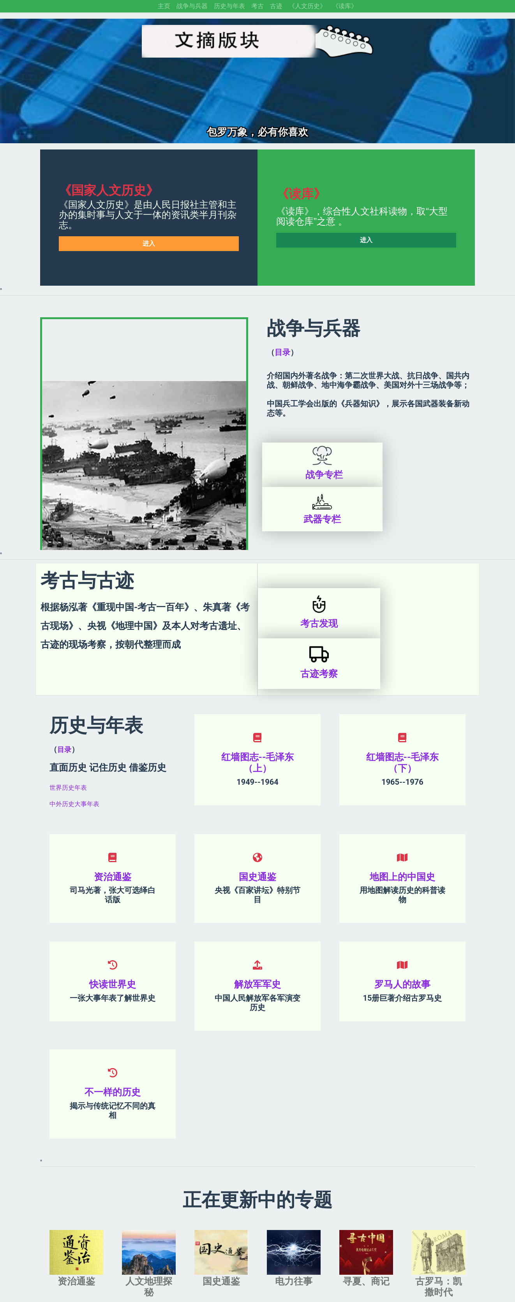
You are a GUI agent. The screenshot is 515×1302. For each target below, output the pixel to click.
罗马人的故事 (402, 920)
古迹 (276, 6)
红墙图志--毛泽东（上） (257, 699)
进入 (149, 243)
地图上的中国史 (402, 813)
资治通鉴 (112, 813)
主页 (164, 6)
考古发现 (313, 579)
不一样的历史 (113, 1028)
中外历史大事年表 (74, 740)
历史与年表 (229, 6)
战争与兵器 (192, 6)
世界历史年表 (68, 723)
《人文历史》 (307, 6)
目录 (282, 352)
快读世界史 (112, 920)
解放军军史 (257, 920)
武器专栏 (425, 474)
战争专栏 (316, 474)
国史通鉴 (257, 813)
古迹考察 (424, 579)
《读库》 (344, 6)
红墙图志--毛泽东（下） (402, 699)
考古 (257, 6)
